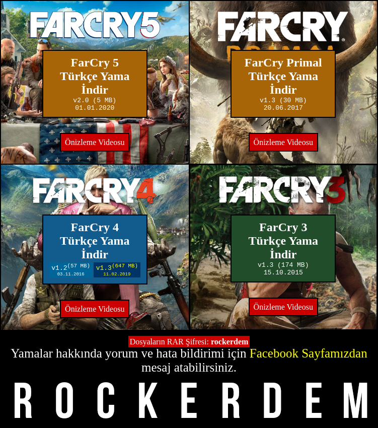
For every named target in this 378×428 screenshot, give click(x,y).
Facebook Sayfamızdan (308, 354)
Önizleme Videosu (94, 145)
